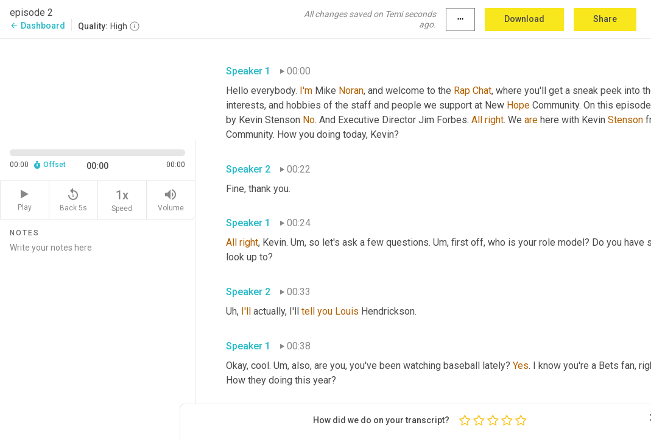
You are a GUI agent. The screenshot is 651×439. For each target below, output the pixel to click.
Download (524, 19)
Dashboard (37, 25)
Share (605, 19)
